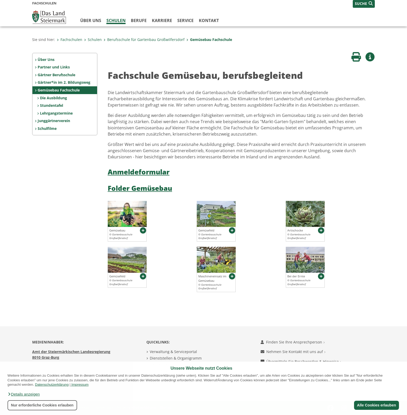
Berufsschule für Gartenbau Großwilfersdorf (144, 39)
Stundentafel (51, 105)
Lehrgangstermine (56, 113)
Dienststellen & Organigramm (176, 358)
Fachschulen (69, 39)
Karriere (162, 20)
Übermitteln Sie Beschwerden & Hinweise (301, 361)
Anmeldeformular (138, 172)
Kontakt (209, 20)
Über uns (90, 20)
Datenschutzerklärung (52, 384)
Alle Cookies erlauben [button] (376, 405)
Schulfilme (47, 128)
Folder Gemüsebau (140, 188)
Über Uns (46, 59)
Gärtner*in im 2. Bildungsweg (64, 82)
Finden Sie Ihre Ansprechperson (293, 342)
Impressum (80, 384)
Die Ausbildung (53, 97)
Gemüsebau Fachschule (209, 39)
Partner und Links (54, 67)
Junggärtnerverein (54, 120)
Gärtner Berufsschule (56, 74)
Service (185, 20)
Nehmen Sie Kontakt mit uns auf (293, 351)
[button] (24, 394)
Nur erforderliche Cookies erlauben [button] (42, 405)
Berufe (139, 20)
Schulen (116, 20)
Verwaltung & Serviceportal (173, 351)
